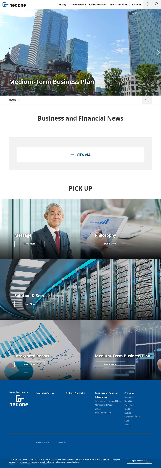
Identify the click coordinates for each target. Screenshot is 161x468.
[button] (144, 100)
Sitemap (62, 442)
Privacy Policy (42, 442)
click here (75, 462)
